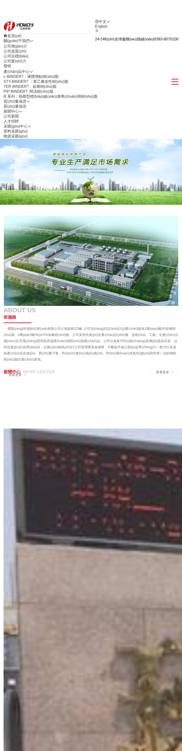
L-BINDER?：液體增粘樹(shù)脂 (31, 103)
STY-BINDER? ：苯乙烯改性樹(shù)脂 (36, 108)
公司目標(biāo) (16, 83)
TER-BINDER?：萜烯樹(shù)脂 (30, 113)
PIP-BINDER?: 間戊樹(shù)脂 (28, 118)
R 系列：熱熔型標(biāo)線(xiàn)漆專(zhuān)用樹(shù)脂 (50, 123)
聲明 (7, 93)
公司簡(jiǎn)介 (15, 73)
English (101, 53)
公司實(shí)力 (15, 88)
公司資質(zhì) (15, 78)
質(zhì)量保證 (15, 133)
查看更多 (17, 419)
